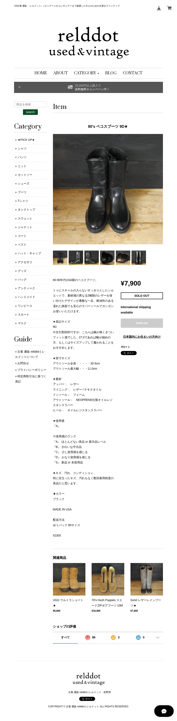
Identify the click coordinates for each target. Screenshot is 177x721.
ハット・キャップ (29, 253)
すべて (65, 637)
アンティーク (26, 288)
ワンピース (25, 305)
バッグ (22, 279)
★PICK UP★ (26, 139)
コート (22, 236)
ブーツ (22, 192)
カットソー (25, 174)
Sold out (142, 323)
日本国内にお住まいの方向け (142, 336)
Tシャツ (23, 201)
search (30, 112)
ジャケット (25, 227)
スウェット (25, 218)
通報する (125, 347)
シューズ (23, 183)
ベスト (22, 244)
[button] (86, 73)
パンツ (22, 157)
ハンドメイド (26, 297)
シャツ (22, 148)
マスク (22, 323)
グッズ (22, 270)
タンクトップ (26, 209)
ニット (22, 166)
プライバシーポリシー (31, 369)
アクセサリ (25, 262)
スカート (23, 314)
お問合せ (23, 363)
